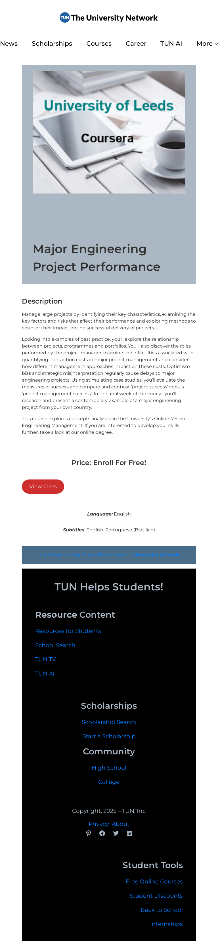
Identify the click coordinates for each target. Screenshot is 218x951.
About (120, 823)
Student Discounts (156, 895)
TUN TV (45, 659)
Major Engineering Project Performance (109, 554)
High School (109, 767)
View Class (43, 486)
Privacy (99, 823)
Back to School (162, 909)
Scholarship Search (109, 722)
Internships (166, 924)
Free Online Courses (154, 881)
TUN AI (44, 673)
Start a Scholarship (109, 736)
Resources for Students (68, 631)
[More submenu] (216, 43)
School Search (55, 645)
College (109, 782)
